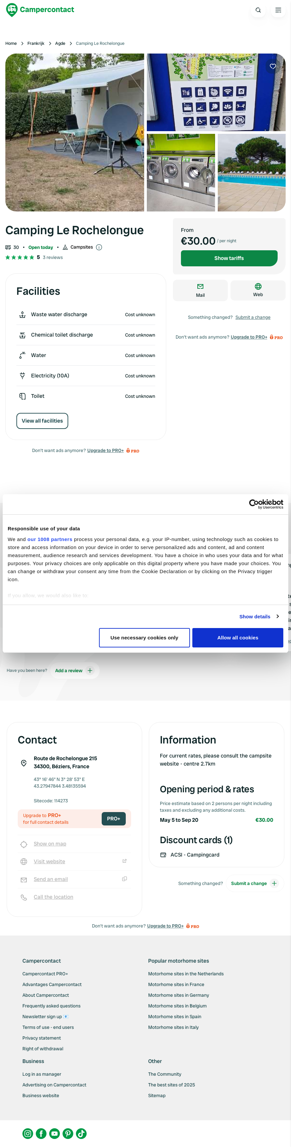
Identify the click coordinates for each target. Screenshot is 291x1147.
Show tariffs (229, 258)
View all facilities (42, 420)
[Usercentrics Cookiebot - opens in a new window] (254, 504)
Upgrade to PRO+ (105, 450)
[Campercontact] (40, 10)
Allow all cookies (238, 637)
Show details (255, 616)
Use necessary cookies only (144, 637)
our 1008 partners (49, 539)
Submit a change (253, 317)
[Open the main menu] (278, 10)
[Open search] (258, 10)
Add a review (75, 670)
